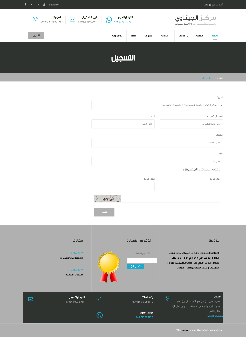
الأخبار (133, 36)
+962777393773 (123, 22)
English (54, 5)
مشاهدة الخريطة (215, 316)
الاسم (151, 116)
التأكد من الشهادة (142, 253)
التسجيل (36, 35)
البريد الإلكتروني (215, 116)
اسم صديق (149, 179)
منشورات (149, 36)
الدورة (220, 97)
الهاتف (219, 135)
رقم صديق (215, 179)
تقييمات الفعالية (74, 275)
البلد (221, 153)
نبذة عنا (199, 36)
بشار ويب (184, 330)
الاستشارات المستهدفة (71, 258)
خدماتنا (182, 36)
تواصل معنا (117, 36)
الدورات (164, 36)
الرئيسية (214, 36)
